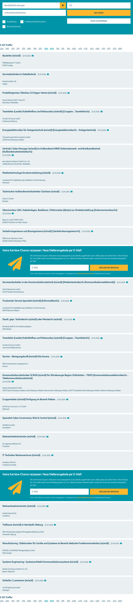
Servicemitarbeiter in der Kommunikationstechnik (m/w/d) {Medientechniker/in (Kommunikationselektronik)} (58, 282)
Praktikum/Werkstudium (35, 22)
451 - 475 (106, 49)
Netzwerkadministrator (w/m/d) (18, 437)
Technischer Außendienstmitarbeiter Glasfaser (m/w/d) (31, 192)
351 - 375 (60, 49)
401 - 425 (82, 49)
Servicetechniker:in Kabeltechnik (19, 74)
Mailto (33, 56)
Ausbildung (12, 22)
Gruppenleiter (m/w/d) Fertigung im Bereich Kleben (28, 399)
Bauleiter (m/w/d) (11, 56)
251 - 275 (15, 49)
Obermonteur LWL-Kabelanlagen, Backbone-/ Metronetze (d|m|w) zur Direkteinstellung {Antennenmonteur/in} (59, 210)
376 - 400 (71, 49)
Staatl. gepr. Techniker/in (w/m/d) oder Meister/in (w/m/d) (32, 319)
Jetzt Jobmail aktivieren (109, 268)
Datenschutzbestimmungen (85, 273)
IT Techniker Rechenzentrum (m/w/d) (21, 455)
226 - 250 (4, 49)
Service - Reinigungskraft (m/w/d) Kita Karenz (25, 357)
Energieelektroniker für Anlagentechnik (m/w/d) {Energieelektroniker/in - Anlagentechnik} (49, 130)
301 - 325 (37, 49)
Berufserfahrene (14, 27)
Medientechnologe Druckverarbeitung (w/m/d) (26, 173)
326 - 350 (49, 49)
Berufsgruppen (64, 5)
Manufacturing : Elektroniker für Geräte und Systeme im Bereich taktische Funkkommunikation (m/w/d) (55, 543)
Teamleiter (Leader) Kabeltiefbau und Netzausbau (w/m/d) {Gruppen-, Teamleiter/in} (46, 112)
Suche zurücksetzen (99, 21)
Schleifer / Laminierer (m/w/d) (17, 581)
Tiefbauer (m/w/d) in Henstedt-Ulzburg (22, 525)
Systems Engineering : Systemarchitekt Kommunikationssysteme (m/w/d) (40, 562)
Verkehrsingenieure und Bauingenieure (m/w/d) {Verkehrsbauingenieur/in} (41, 231)
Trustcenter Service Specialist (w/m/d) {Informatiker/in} (30, 301)
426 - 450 (94, 49)
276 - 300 (26, 49)
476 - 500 (117, 49)
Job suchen (98, 13)
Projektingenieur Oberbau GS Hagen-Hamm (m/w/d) (29, 93)
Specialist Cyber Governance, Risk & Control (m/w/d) (29, 418)
